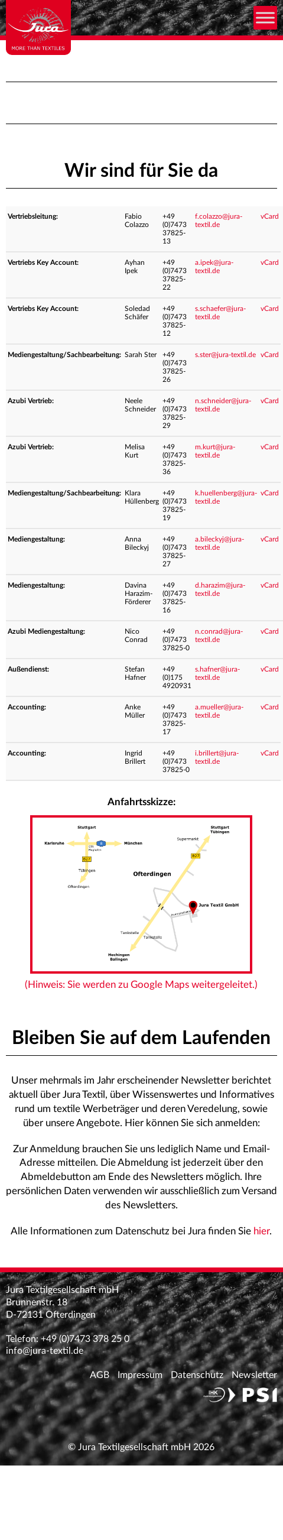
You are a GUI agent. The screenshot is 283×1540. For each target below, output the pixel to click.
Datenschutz (197, 1375)
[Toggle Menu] (265, 17)
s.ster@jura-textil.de (225, 354)
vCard (270, 216)
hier (261, 1231)
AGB (99, 1375)
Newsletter (254, 1375)
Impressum (140, 1375)
